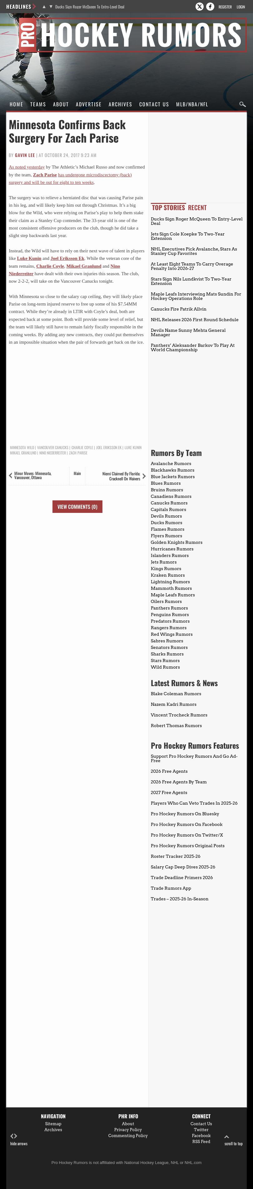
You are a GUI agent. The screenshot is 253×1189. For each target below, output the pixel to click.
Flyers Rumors (166, 535)
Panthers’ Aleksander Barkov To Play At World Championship (193, 347)
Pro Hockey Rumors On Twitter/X (187, 834)
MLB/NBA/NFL (192, 104)
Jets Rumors (164, 561)
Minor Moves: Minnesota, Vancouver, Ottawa (32, 475)
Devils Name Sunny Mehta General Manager (188, 332)
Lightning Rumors (170, 581)
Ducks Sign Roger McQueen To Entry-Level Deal (89, 7)
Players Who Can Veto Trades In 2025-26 (194, 803)
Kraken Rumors (168, 575)
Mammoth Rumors (171, 588)
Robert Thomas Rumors (176, 725)
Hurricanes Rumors (172, 548)
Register (225, 6)
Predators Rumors (170, 621)
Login (241, 6)
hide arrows (18, 1139)
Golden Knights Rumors (177, 542)
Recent (197, 207)
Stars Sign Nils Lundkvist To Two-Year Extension (191, 281)
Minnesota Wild (22, 447)
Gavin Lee (25, 155)
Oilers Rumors (166, 601)
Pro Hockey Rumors (28, 21)
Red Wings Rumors (172, 634)
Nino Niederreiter (52, 453)
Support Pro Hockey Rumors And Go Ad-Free (194, 758)
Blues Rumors (166, 483)
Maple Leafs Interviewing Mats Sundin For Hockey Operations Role (196, 296)
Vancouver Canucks (52, 447)
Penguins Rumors (170, 614)
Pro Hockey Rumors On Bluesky (185, 813)
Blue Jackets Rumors (173, 476)
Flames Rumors (168, 529)
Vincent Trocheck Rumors (179, 714)
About (61, 104)
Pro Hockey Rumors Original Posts (188, 845)
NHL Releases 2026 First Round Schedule (195, 319)
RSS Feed (201, 1141)
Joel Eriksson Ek (67, 258)
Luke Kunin (29, 258)
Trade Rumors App (171, 888)
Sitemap (53, 1123)
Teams (38, 104)
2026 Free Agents (169, 771)
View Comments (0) (77, 506)
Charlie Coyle (50, 266)
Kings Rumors (166, 568)
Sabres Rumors (167, 640)
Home (16, 104)
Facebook (201, 1135)
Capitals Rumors (168, 509)
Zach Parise (45, 174)
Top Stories (168, 207)
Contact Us (154, 104)
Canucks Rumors (169, 502)
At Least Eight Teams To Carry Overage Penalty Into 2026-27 (192, 266)
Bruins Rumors (167, 489)
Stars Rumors (165, 660)
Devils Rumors (166, 516)
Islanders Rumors (170, 555)
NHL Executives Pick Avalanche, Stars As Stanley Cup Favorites (194, 251)
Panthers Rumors (169, 607)
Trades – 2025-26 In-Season (180, 898)
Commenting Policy (128, 1135)
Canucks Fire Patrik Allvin (178, 308)
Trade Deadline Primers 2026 (182, 877)
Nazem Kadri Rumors (173, 704)
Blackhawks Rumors (173, 470)
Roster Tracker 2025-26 (176, 856)
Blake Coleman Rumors (176, 693)
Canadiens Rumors (171, 496)
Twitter (201, 1129)
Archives (120, 104)
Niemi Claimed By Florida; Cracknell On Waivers (121, 476)
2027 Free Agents (169, 792)
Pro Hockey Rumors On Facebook (187, 824)
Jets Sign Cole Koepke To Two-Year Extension (188, 236)
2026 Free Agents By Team (179, 781)
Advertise (89, 104)
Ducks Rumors (166, 522)
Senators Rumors (169, 647)
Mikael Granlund (83, 266)
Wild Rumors (165, 667)
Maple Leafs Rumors (173, 594)
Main (77, 473)
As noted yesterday (27, 166)
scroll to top (234, 1139)
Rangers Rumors (169, 627)
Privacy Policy (128, 1129)
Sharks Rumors (167, 653)
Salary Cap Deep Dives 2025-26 (183, 866)
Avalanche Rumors (171, 463)
